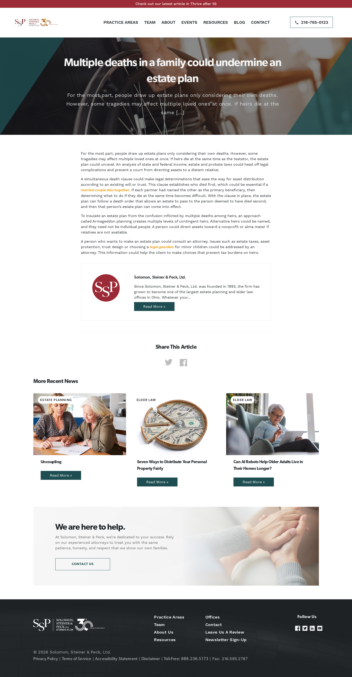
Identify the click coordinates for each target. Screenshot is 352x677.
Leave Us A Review (224, 632)
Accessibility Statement (116, 659)
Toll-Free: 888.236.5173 (186, 659)
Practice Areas (120, 22)
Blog (239, 22)
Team (150, 22)
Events (189, 22)
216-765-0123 (314, 22)
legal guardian (162, 247)
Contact (260, 22)
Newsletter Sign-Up (226, 639)
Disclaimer (150, 659)
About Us (163, 632)
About (168, 22)
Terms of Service (76, 659)
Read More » (154, 306)
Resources (215, 22)
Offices (212, 617)
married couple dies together (105, 190)
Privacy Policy (45, 659)
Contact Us (83, 564)
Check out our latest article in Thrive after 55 (176, 4)
